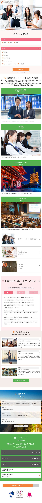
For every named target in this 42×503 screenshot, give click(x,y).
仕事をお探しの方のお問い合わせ (21, 470)
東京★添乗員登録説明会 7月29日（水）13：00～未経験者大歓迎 (19, 300)
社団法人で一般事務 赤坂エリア (12, 307)
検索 (21, 69)
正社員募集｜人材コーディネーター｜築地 (14, 310)
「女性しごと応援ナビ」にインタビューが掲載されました (14, 415)
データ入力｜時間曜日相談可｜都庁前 (13, 319)
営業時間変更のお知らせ (7, 409)
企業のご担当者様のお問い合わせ (21, 475)
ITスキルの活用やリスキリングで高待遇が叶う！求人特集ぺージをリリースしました (20, 403)
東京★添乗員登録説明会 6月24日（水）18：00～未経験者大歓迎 (19, 305)
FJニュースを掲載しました (8, 421)
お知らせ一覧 (22, 426)
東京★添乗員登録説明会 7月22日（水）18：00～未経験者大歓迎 (19, 297)
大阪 (33, 292)
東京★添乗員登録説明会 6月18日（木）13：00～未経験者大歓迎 (19, 302)
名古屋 (21, 292)
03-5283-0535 (35, 452)
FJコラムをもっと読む (21, 380)
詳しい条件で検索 (21, 72)
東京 (8, 292)
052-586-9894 (35, 458)
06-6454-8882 (35, 464)
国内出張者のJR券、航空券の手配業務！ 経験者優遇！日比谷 (18, 317)
